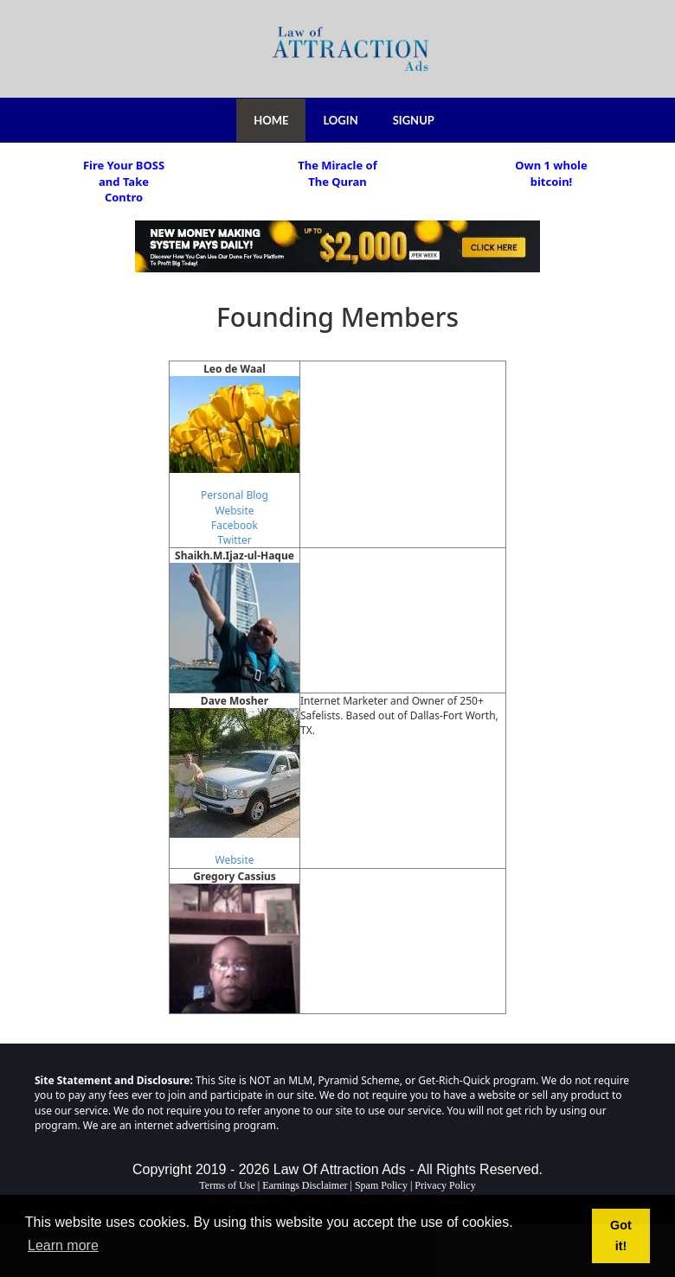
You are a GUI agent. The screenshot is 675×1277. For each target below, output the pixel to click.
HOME (271, 120)
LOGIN (340, 120)
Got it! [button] (621, 1235)
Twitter (234, 540)
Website (234, 510)
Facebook (234, 525)
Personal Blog (234, 495)
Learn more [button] (63, 1245)
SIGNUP (413, 120)
